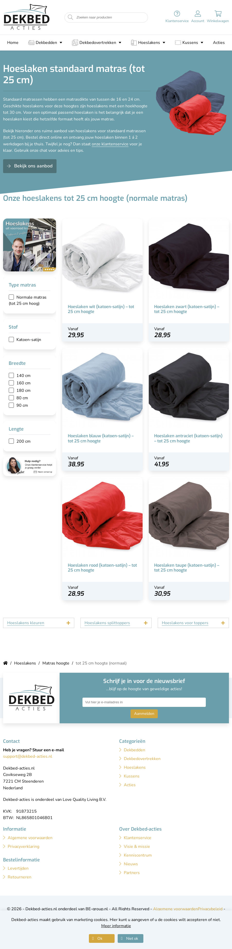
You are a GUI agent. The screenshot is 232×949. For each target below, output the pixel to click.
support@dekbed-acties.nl (27, 756)
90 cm (22, 405)
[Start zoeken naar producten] (70, 17)
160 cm (23, 383)
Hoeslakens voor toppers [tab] (185, 623)
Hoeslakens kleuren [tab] (25, 623)
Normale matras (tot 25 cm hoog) (28, 300)
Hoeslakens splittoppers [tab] (107, 623)
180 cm (23, 390)
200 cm (23, 441)
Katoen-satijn (28, 340)
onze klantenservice (110, 144)
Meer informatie (116, 926)
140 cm (23, 375)
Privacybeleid (210, 909)
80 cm (22, 398)
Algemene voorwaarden (175, 909)
